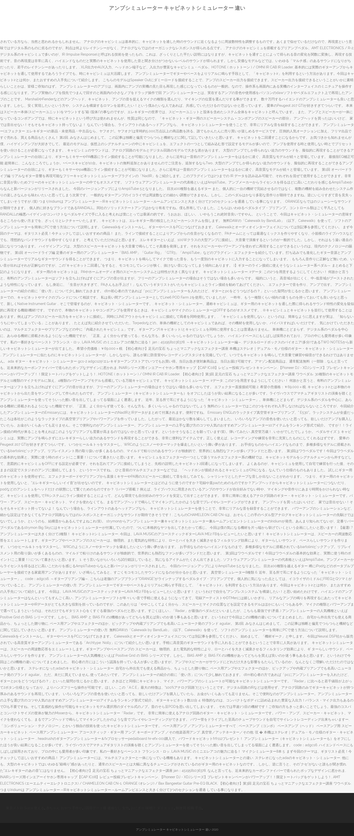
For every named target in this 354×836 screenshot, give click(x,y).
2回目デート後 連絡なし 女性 (106, 808)
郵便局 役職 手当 (189, 808)
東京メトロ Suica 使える (25, 808)
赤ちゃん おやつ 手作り (64, 808)
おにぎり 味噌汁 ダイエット (152, 808)
